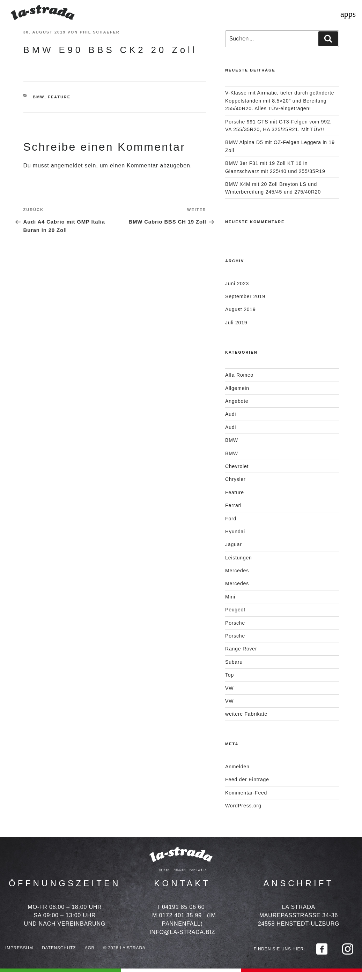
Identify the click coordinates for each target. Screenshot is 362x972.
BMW (38, 97)
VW (229, 688)
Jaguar (233, 544)
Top (229, 675)
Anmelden (237, 766)
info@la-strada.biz (182, 932)
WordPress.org (243, 805)
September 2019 (245, 296)
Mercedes (237, 570)
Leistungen (238, 557)
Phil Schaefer (99, 32)
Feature (59, 97)
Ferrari (233, 505)
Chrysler (235, 479)
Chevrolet (237, 466)
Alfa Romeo (239, 375)
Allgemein (237, 388)
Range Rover (241, 648)
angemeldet (67, 165)
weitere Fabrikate (246, 714)
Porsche (235, 623)
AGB (90, 947)
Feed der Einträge (247, 779)
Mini (230, 597)
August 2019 (240, 309)
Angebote (236, 401)
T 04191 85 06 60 (180, 907)
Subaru (234, 662)
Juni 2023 (237, 283)
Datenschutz (59, 947)
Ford (230, 518)
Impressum (19, 947)
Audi (230, 414)
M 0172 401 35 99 (177, 915)
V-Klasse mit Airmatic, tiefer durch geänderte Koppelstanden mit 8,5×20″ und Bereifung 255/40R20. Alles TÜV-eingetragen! (279, 100)
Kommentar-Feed (246, 793)
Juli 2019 (236, 322)
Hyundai (235, 531)
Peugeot (235, 609)
